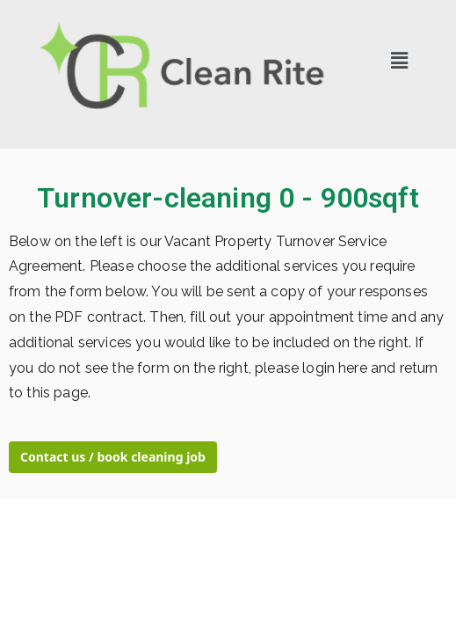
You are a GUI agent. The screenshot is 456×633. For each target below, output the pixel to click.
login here (334, 368)
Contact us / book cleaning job (113, 456)
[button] (399, 60)
